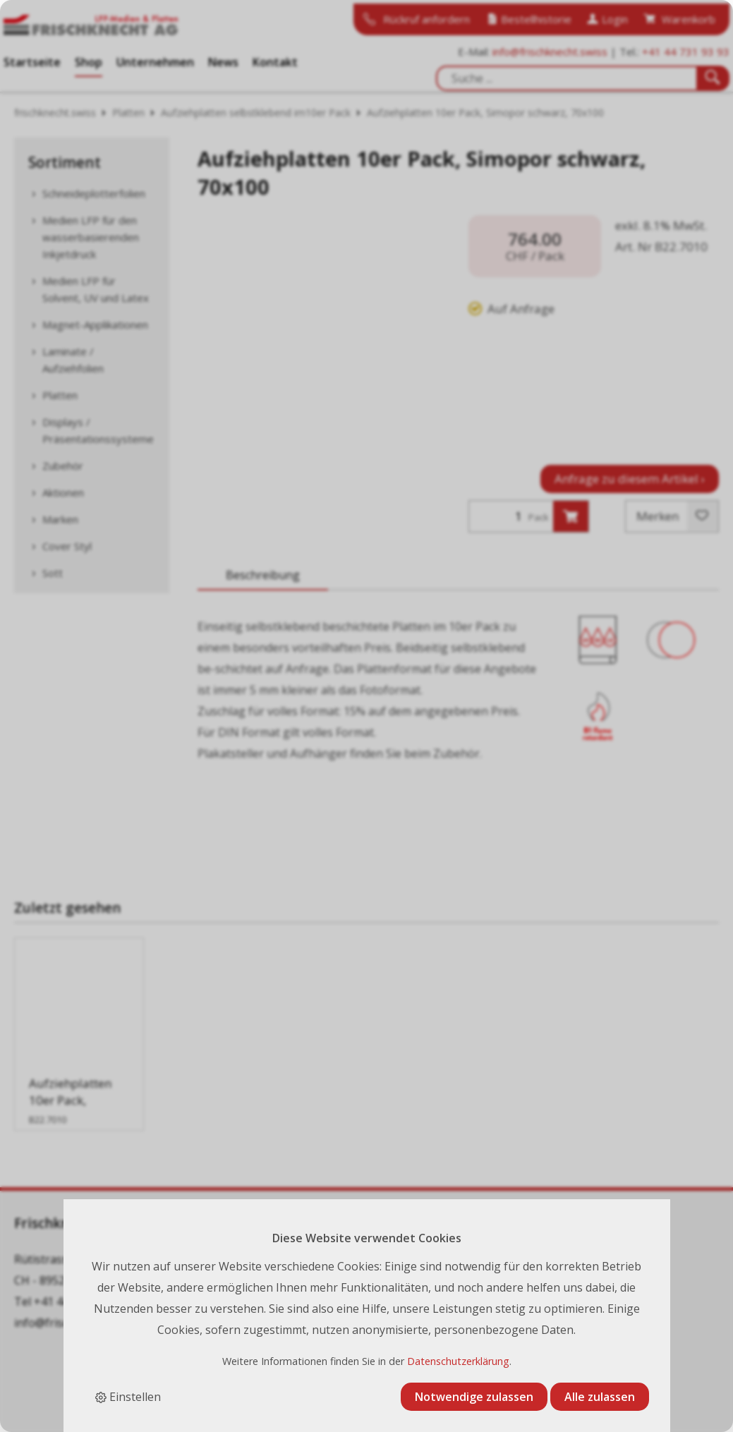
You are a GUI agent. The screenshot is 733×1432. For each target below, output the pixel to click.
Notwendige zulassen (474, 1396)
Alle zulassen (599, 1396)
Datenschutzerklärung (458, 1361)
